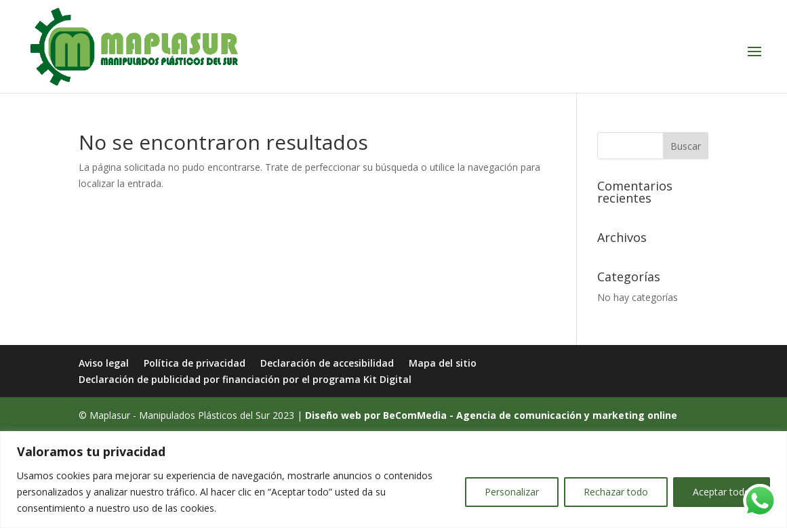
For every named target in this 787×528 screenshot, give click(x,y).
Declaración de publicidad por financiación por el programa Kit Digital (245, 379)
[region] (393, 479)
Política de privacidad (194, 363)
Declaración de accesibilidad (327, 363)
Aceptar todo (721, 491)
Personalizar (512, 491)
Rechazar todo (616, 491)
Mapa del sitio (443, 363)
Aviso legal (104, 363)
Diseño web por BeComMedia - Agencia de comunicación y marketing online (491, 415)
